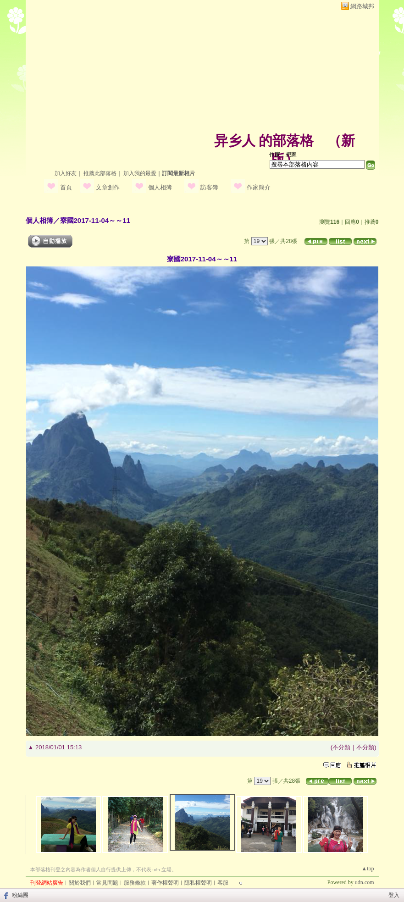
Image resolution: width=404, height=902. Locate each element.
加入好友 (66, 173)
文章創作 (108, 187)
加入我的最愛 (139, 173)
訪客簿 (209, 187)
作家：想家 (283, 154)
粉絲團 (20, 895)
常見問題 (107, 883)
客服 (222, 883)
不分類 (341, 747)
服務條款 (135, 883)
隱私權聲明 (198, 883)
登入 (393, 895)
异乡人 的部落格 (264, 140)
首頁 (66, 187)
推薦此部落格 (99, 173)
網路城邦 (362, 6)
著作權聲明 (165, 883)
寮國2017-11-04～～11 (95, 220)
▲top (367, 868)
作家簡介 (259, 187)
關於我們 (80, 883)
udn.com (364, 882)
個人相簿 (160, 187)
